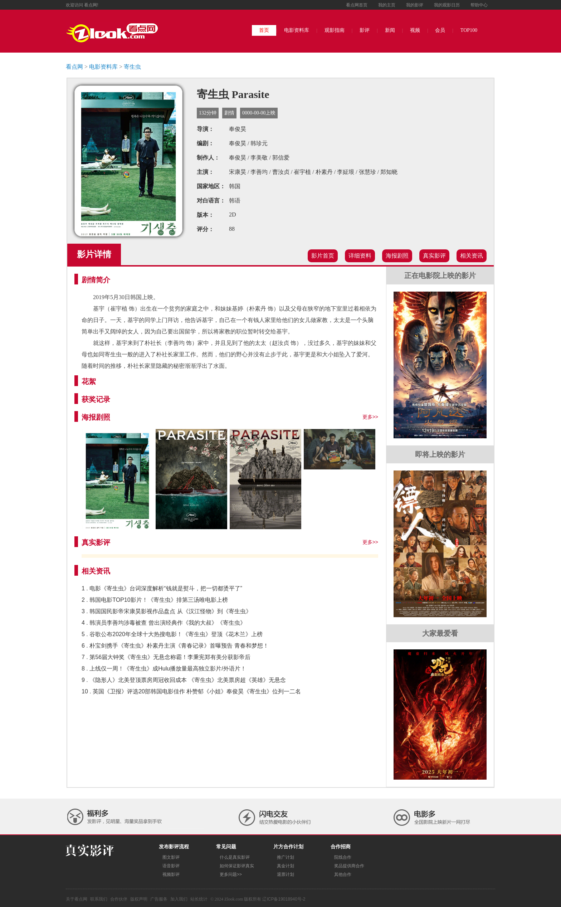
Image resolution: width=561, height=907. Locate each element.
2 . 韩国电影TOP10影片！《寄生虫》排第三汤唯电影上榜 (155, 600)
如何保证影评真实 (237, 865)
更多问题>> (231, 874)
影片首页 (322, 256)
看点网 (74, 67)
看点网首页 (356, 5)
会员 (440, 30)
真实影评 (434, 256)
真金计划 (285, 865)
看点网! (91, 5)
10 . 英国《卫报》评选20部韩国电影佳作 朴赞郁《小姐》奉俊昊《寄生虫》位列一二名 (191, 691)
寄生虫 (132, 67)
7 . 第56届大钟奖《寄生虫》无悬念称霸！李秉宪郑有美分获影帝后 (166, 657)
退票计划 (285, 874)
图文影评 (171, 857)
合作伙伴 (118, 899)
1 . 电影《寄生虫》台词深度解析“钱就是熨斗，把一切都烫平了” (162, 588)
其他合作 (342, 874)
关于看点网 (76, 899)
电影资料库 (296, 30)
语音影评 (171, 865)
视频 (415, 30)
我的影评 (414, 5)
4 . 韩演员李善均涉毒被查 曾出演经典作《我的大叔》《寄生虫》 (164, 623)
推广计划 (285, 857)
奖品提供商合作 (349, 865)
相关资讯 (471, 256)
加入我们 (178, 899)
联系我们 (98, 899)
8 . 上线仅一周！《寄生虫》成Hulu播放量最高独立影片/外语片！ (164, 668)
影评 (365, 30)
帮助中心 (479, 5)
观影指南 (335, 30)
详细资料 (359, 256)
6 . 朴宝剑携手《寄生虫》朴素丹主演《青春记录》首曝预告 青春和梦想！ (175, 646)
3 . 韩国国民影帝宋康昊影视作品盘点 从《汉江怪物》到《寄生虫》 (167, 611)
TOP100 (468, 30)
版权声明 (138, 899)
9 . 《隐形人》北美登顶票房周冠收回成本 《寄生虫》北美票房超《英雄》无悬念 (184, 680)
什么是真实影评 (235, 857)
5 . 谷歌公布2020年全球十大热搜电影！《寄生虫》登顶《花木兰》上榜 (172, 634)
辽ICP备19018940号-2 (283, 899)
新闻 (390, 30)
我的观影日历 (447, 5)
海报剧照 (397, 256)
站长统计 (199, 899)
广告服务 (158, 899)
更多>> (370, 417)
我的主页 (386, 5)
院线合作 (342, 857)
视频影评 (171, 874)
